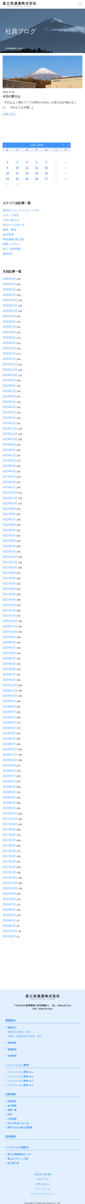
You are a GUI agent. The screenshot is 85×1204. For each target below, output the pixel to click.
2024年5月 (9, 401)
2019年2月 (9, 738)
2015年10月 (10, 931)
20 (46, 173)
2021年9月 (9, 572)
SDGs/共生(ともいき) (18, 1123)
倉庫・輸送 (10, 229)
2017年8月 (9, 834)
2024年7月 (9, 391)
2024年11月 (10, 369)
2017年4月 (9, 856)
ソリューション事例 (17, 1065)
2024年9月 (9, 380)
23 (7, 178)
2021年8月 (9, 578)
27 (46, 178)
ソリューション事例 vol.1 (20, 1072)
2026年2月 (9, 289)
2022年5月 (9, 530)
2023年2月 (9, 482)
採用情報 (10, 1136)
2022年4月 (9, 535)
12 (36, 167)
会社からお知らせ (14, 224)
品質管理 (8, 234)
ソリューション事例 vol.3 (20, 1081)
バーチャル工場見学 (17, 1147)
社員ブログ (43, 1179)
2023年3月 (9, 476)
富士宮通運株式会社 (11, 48)
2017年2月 (9, 866)
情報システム (11, 244)
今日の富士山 (11, 220)
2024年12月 (10, 364)
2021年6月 (9, 588)
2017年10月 (10, 824)
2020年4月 (9, 663)
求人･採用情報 (12, 248)
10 (17, 167)
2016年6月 (9, 909)
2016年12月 (10, 877)
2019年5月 (9, 722)
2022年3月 (9, 540)
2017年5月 (9, 850)
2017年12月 (10, 813)
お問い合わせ (42, 1184)
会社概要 (12, 1106)
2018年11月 (10, 754)
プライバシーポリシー (42, 1193)
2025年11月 (10, 305)
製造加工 (8, 253)
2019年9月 (9, 701)
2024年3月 (9, 412)
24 (17, 178)
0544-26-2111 (64, 1005)
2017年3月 (9, 861)
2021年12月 (10, 556)
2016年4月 (9, 920)
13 (46, 167)
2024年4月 (9, 407)
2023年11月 (10, 433)
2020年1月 (9, 679)
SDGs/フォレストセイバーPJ (21, 210)
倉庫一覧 (12, 1110)
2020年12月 (10, 620)
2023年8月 (9, 449)
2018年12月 (10, 749)
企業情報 (10, 1094)
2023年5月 (9, 465)
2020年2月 (9, 674)
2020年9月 (9, 637)
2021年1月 (9, 615)
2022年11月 (10, 498)
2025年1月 (9, 358)
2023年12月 (10, 428)
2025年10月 (10, 310)
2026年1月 (9, 294)
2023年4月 (9, 471)
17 (17, 173)
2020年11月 (10, 626)
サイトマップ (42, 1189)
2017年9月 (9, 829)
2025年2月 (9, 353)
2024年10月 (10, 375)
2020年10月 (10, 631)
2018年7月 (9, 775)
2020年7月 (9, 647)
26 (36, 178)
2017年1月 (9, 872)
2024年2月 (9, 417)
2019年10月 (10, 695)
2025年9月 (9, 316)
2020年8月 (9, 642)
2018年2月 (9, 802)
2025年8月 (9, 321)
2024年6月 (9, 396)
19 (36, 173)
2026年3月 (9, 284)
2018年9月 (9, 765)
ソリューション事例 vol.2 (20, 1077)
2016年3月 (9, 925)
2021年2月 (9, 610)
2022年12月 (10, 492)
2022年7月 (9, 519)
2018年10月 (10, 760)
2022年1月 (9, 551)
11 (27, 167)
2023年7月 (9, 455)
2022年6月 (9, 524)
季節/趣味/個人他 (13, 239)
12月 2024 (36, 145)
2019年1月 (9, 744)
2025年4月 (9, 342)
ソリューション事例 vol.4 (20, 1085)
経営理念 (12, 1101)
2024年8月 (9, 385)
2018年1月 (9, 808)
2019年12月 (10, 685)
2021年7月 (9, 583)
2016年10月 (10, 888)
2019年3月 (9, 733)
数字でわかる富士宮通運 (19, 1128)
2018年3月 (9, 797)
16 (7, 173)
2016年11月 (10, 882)
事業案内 (10, 1020)
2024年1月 (9, 423)
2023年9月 (9, 444)
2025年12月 (10, 300)
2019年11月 (10, 690)
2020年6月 (9, 653)
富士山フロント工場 (17, 1159)
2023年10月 (10, 439)
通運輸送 (12, 1049)
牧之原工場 (13, 1163)
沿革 (9, 1114)
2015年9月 (9, 936)
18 (27, 173)
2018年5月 (9, 786)
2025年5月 (9, 337)
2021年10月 (10, 567)
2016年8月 (9, 899)
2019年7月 (9, 711)
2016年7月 (9, 904)
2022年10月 (10, 503)
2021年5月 (9, 594)
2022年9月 (9, 508)
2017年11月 (10, 818)
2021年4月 (9, 599)
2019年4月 (9, 727)
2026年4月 (9, 278)
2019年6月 (9, 717)
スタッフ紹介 (11, 215)
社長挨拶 (12, 1119)
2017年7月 (9, 840)
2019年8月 (9, 706)
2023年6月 (9, 460)
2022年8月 (9, 514)
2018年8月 (9, 770)
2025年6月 (9, 332)
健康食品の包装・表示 (18, 1032)
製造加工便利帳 (42, 1174)
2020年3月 (9, 669)
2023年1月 (9, 487)
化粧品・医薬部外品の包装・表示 (24, 1036)
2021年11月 (10, 562)
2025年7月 (9, 326)
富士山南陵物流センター (19, 1154)
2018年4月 (9, 792)
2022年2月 (9, 546)
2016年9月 (9, 893)
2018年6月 (9, 781)
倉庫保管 (12, 1043)
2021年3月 (9, 604)
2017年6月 (9, 845)
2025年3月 (9, 348)
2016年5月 (9, 915)
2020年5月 (9, 658)
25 (27, 178)
